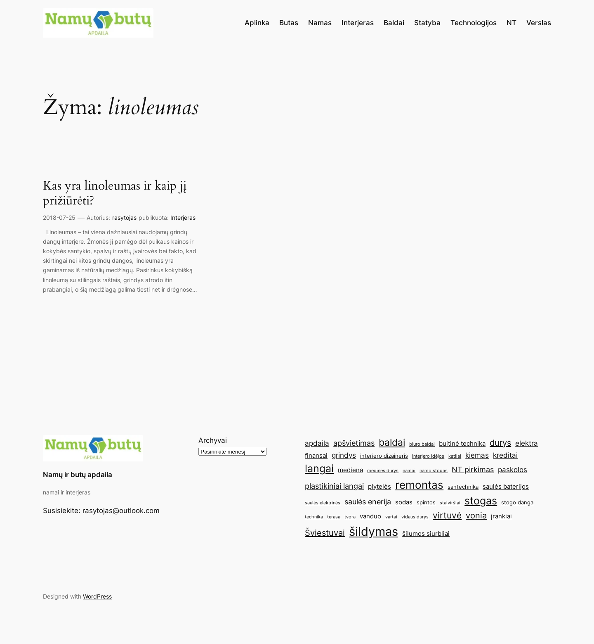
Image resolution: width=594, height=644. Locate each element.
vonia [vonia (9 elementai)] (476, 515)
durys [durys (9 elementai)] (500, 443)
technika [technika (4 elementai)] (314, 517)
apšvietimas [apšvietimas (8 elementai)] (354, 442)
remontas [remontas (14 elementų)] (419, 484)
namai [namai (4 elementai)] (409, 470)
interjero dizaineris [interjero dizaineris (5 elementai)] (384, 455)
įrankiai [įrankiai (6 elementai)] (501, 516)
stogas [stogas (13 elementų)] (480, 500)
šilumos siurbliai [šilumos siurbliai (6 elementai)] (426, 533)
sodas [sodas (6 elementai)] (403, 502)
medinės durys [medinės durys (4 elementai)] (382, 470)
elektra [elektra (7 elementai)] (526, 443)
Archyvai (212, 440)
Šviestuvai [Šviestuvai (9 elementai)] (325, 533)
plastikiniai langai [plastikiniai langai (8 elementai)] (334, 485)
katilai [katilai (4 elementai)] (454, 456)
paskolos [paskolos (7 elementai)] (512, 470)
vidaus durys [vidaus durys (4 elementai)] (415, 517)
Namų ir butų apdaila (77, 475)
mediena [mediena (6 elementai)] (350, 470)
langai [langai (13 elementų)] (319, 468)
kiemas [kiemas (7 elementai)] (477, 455)
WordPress (97, 596)
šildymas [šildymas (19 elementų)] (373, 531)
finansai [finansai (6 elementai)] (316, 455)
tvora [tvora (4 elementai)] (350, 517)
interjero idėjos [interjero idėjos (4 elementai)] (428, 456)
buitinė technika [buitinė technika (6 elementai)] (462, 443)
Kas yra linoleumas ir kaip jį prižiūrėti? (114, 193)
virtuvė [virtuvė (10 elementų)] (447, 515)
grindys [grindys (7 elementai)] (344, 455)
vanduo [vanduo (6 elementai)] (370, 516)
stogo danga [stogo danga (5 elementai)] (517, 502)
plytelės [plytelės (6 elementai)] (379, 486)
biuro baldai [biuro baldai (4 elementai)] (422, 444)
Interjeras (183, 217)
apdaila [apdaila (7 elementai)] (317, 443)
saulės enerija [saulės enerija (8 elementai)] (367, 501)
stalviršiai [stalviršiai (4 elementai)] (450, 503)
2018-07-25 (59, 217)
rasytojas (124, 217)
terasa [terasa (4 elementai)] (333, 517)
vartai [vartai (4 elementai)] (391, 517)
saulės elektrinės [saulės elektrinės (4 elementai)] (322, 503)
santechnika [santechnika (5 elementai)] (463, 486)
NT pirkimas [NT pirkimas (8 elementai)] (473, 469)
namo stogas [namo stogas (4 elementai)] (434, 470)
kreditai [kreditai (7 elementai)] (505, 455)
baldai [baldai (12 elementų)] (392, 442)
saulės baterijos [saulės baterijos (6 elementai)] (506, 486)
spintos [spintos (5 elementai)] (426, 502)
